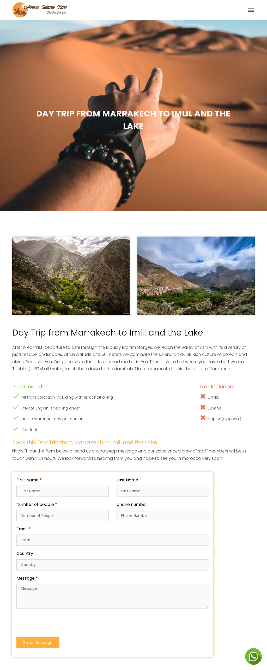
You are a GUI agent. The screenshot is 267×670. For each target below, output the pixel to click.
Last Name (127, 480)
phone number (132, 504)
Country (24, 553)
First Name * (29, 480)
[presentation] (56, 623)
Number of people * (36, 504)
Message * (27, 578)
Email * (23, 529)
